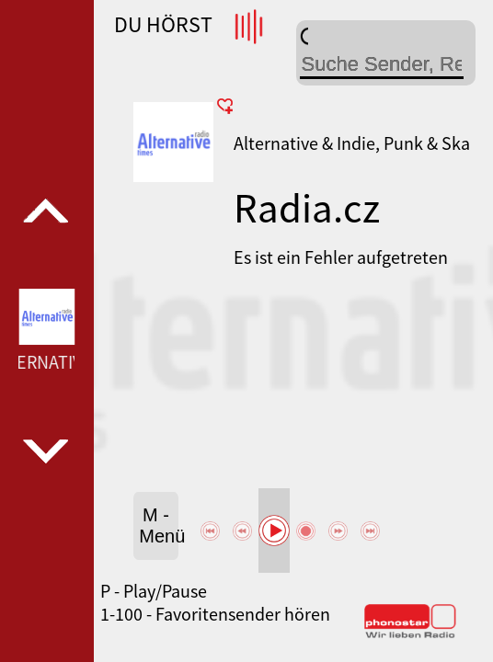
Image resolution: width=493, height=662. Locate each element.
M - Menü (158, 525)
